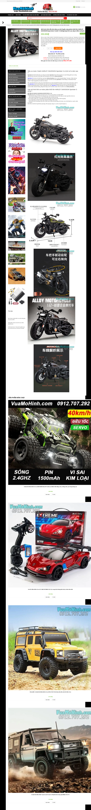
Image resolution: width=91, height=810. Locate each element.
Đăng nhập (78, 1)
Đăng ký (83, 1)
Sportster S (32, 84)
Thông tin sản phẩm (13, 65)
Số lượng (43, 45)
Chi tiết (53, 494)
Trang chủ (8, 25)
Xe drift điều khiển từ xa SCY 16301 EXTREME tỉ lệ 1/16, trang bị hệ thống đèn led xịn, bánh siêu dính (50, 589)
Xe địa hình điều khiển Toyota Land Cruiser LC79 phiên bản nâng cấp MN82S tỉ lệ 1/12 (50, 794)
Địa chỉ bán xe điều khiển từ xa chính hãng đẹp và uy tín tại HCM (16, 319)
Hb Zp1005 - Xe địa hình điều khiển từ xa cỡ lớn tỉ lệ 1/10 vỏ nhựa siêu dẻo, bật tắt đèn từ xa (50, 692)
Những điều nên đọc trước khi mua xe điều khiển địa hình (16, 323)
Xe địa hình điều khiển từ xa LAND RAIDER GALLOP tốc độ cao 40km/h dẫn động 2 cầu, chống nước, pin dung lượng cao (50, 486)
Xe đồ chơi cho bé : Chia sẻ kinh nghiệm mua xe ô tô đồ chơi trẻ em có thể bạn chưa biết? (16, 328)
